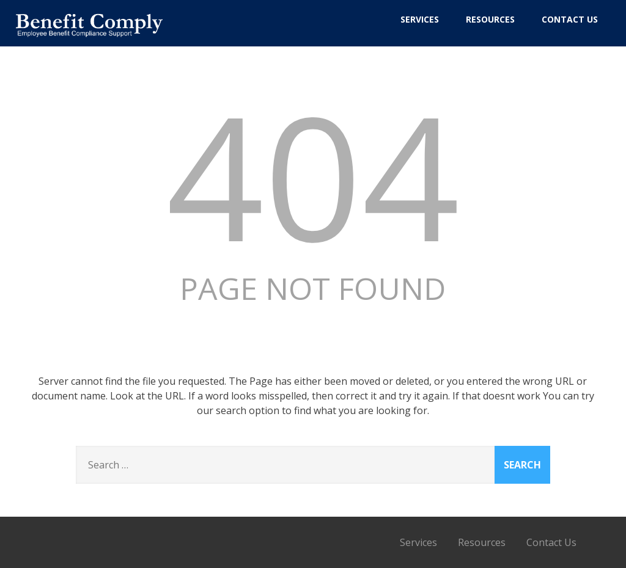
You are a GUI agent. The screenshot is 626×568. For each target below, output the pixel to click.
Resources (490, 19)
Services (419, 19)
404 (313, 175)
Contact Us (570, 19)
